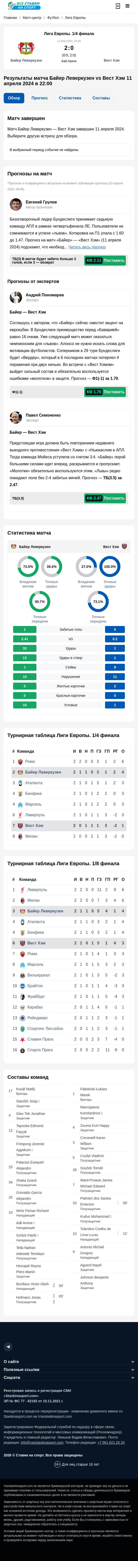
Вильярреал (35, 975)
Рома (26, 761)
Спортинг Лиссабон (41, 1028)
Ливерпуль (31, 815)
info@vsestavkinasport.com (42, 1442)
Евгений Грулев (41, 202)
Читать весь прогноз (87, 247)
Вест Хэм (111, 546)
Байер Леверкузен (35, 546)
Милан (27, 836)
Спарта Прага (36, 1050)
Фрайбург (32, 996)
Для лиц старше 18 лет (80, 1464)
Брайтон (31, 986)
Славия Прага (36, 1039)
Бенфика (29, 793)
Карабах (31, 1007)
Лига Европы (75, 18)
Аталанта (29, 783)
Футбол (53, 18)
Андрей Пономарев (45, 295)
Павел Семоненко (43, 415)
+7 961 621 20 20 (111, 1442)
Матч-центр (32, 18)
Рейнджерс (34, 1018)
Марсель (29, 804)
